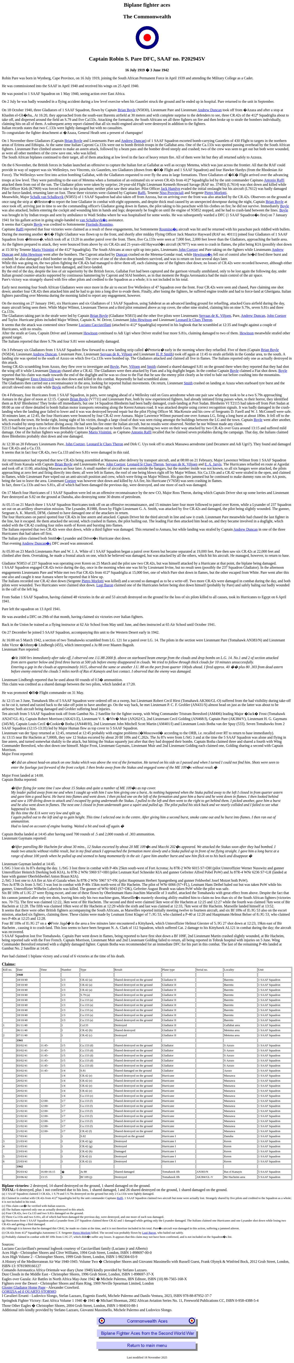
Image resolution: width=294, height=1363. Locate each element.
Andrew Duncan (210, 110)
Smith (151, 366)
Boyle (284, 206)
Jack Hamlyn (170, 189)
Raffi (141, 193)
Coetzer (70, 481)
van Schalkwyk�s (93, 220)
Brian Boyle (127, 110)
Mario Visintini (43, 250)
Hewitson (90, 333)
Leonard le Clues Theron (193, 320)
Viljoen (134, 366)
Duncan (121, 254)
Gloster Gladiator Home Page (23, 1287)
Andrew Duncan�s (36, 543)
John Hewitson (31, 254)
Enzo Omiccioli (42, 379)
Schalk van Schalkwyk (47, 197)
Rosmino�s (168, 229)
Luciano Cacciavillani (95, 325)
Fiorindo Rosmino (99, 224)
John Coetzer (188, 250)
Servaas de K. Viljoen (215, 316)
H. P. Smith (164, 354)
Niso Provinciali (172, 193)
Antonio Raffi (274, 180)
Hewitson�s (202, 254)
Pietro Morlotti (215, 193)
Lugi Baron (104, 585)
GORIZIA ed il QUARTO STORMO (29, 1292)
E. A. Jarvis (213, 464)
